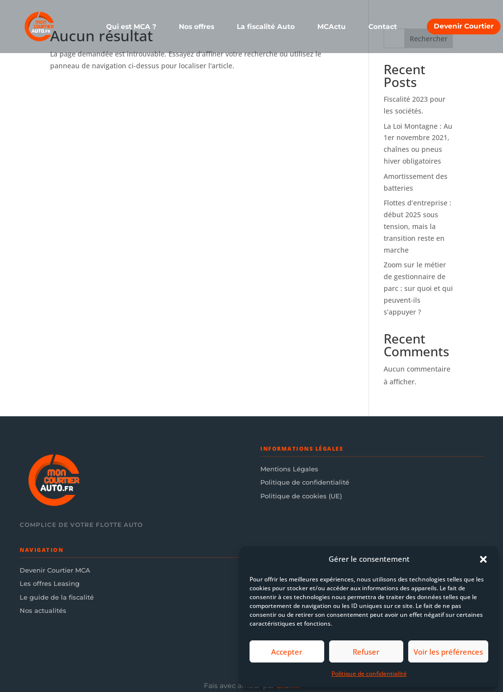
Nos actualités (43, 610)
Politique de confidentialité (369, 673)
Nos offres (196, 27)
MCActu (331, 27)
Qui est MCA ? (131, 27)
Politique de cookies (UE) (301, 496)
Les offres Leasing (50, 583)
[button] (483, 559)
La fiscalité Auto (266, 27)
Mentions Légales (289, 469)
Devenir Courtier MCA (55, 570)
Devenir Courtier (464, 26)
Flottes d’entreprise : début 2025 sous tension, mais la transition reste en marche (417, 226)
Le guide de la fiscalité (57, 597)
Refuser (366, 652)
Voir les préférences (448, 652)
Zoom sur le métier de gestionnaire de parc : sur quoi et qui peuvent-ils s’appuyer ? (418, 288)
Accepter (286, 652)
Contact (382, 27)
